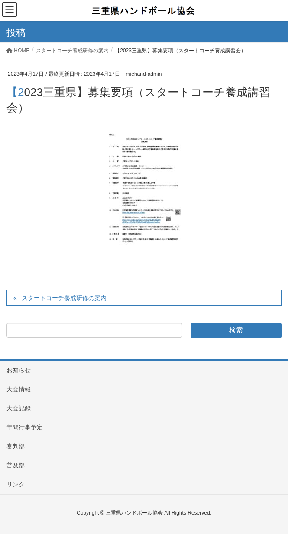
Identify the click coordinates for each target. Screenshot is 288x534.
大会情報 (18, 389)
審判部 (15, 446)
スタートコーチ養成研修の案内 (64, 297)
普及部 (15, 465)
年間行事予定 (24, 427)
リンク (15, 484)
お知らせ (18, 370)
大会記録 (18, 408)
